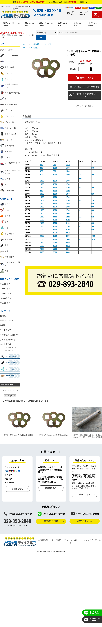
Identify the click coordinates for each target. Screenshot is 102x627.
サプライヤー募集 (92, 25)
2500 (68, 237)
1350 (68, 166)
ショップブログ (90, 541)
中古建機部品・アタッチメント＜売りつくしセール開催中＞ (9, 348)
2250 (68, 234)
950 (54, 166)
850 (41, 166)
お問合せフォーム (84, 522)
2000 (42, 253)
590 (80, 237)
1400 (68, 172)
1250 (55, 182)
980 (92, 204)
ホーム (25, 45)
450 (80, 169)
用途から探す (28, 25)
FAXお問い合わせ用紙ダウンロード (84, 96)
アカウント (83, 13)
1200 (55, 192)
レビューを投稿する (84, 106)
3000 (68, 253)
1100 (42, 201)
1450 (68, 175)
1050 (55, 169)
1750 (68, 201)
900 (41, 169)
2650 (68, 243)
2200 (55, 250)
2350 (68, 247)
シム (42, 48)
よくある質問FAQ (7, 340)
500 (80, 195)
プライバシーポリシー (72, 541)
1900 (68, 214)
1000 (55, 175)
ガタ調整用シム (36, 45)
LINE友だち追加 (51, 522)
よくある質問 (77, 25)
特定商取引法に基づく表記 (49, 541)
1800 (68, 192)
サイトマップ (5, 331)
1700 (68, 182)
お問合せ (70, 13)
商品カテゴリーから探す (10, 25)
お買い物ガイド (62, 25)
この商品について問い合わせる (84, 87)
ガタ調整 (34, 48)
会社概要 (3, 317)
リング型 (48, 45)
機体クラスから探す (44, 25)
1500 (68, 169)
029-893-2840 (47, 10)
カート (96, 14)
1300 (55, 201)
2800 (68, 250)
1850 (68, 195)
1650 (55, 234)
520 (80, 204)
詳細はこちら (17, 490)
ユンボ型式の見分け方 (9, 336)
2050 (55, 243)
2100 (68, 221)
